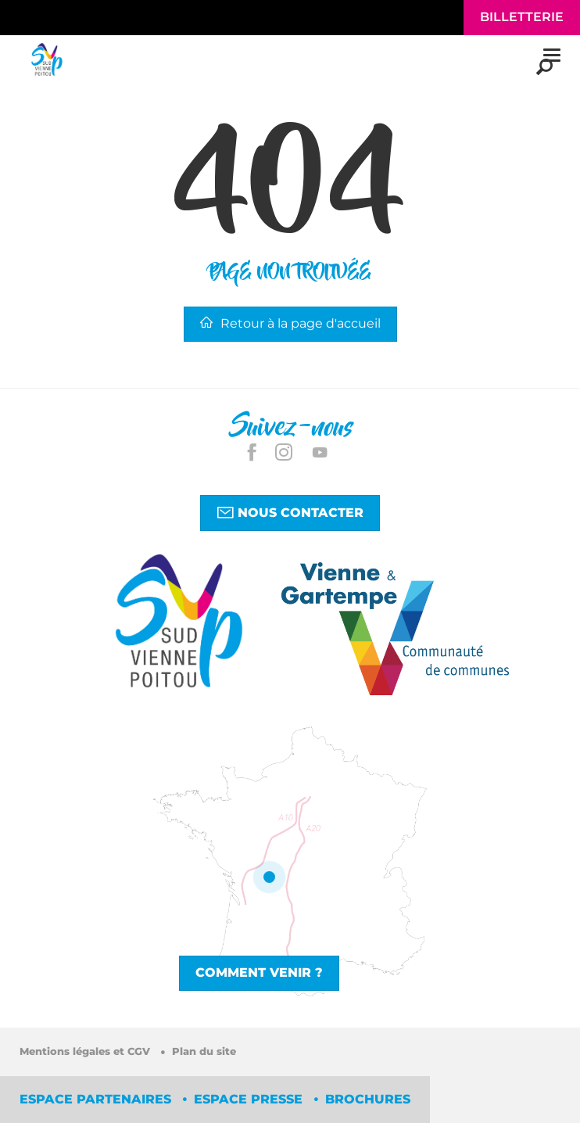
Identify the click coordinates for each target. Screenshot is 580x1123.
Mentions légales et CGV (86, 1051)
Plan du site (204, 1051)
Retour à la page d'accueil (290, 323)
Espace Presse (250, 1099)
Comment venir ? (259, 972)
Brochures (367, 1099)
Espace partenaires (97, 1099)
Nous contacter (290, 512)
